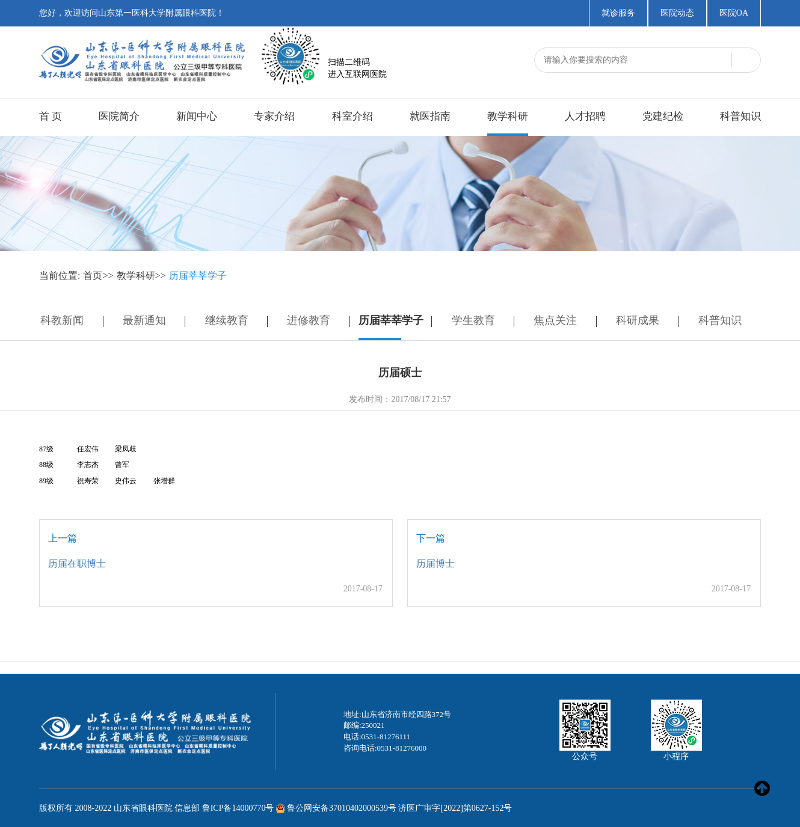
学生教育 (473, 320)
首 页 (50, 116)
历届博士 (435, 563)
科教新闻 (62, 320)
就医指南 (430, 116)
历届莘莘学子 (198, 275)
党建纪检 (662, 116)
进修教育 (308, 320)
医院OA (733, 12)
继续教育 (226, 320)
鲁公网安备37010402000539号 (341, 808)
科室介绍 (352, 116)
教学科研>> (141, 275)
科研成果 (637, 320)
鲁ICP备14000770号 (238, 808)
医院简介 (119, 116)
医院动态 (677, 12)
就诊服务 (618, 12)
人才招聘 (585, 116)
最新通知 (144, 320)
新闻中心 (196, 116)
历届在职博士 (77, 563)
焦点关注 (555, 320)
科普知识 (740, 116)
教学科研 (507, 116)
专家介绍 (274, 116)
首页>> (98, 275)
